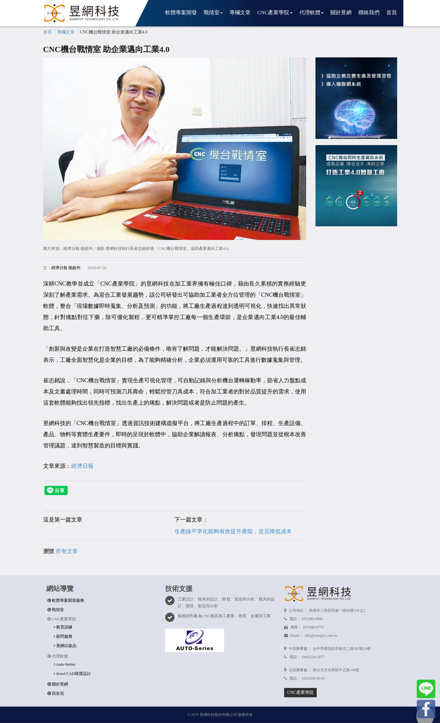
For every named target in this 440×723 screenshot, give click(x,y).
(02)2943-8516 (313, 678)
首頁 (391, 13)
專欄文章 (240, 13)
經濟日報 (82, 466)
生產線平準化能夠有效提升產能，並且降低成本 (233, 531)
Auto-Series (64, 664)
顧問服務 (63, 636)
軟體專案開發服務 (66, 600)
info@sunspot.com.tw (321, 635)
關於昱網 (341, 13)
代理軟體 (311, 13)
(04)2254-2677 (313, 657)
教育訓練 (63, 627)
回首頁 (56, 693)
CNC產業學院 (275, 13)
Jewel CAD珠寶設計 (72, 673)
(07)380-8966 (312, 619)
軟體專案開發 (181, 13)
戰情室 (213, 13)
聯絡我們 (368, 13)
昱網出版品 (65, 645)
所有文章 (67, 551)
